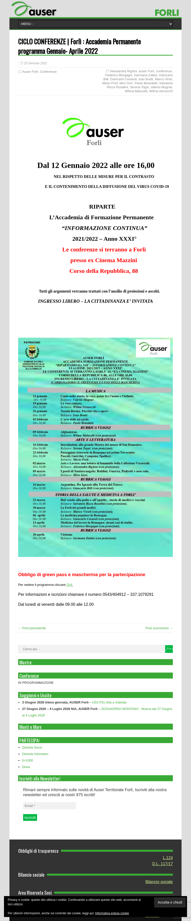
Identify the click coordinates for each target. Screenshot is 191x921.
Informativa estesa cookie (112, 913)
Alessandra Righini (123, 71)
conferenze (164, 71)
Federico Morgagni (118, 75)
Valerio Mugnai (161, 87)
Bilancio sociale (159, 882)
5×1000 (27, 760)
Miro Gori (126, 83)
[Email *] (49, 805)
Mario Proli (110, 83)
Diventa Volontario (35, 754)
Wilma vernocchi (161, 91)
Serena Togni (139, 87)
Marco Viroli (163, 79)
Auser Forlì (30, 72)
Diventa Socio (32, 747)
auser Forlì (146, 71)
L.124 (168, 858)
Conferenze (48, 72)
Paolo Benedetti (146, 83)
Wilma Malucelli (136, 91)
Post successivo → (159, 628)
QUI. (69, 585)
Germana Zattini (145, 75)
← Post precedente (32, 628)
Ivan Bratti (146, 79)
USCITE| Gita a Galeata (109, 702)
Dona (26, 767)
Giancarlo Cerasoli (123, 79)
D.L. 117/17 (162, 864)
